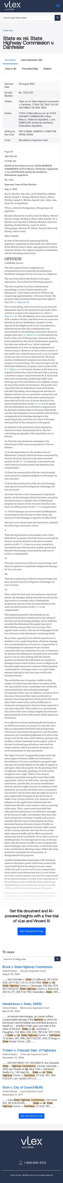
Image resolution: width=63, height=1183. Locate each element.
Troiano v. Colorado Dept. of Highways (29, 1050)
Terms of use (15, 1175)
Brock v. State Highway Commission (27, 967)
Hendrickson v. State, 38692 (22, 1004)
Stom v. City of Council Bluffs (22, 1087)
